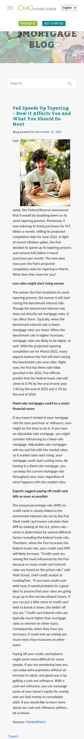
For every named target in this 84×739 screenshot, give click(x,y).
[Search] (39, 83)
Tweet (12, 736)
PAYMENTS (28, 23)
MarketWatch (35, 722)
